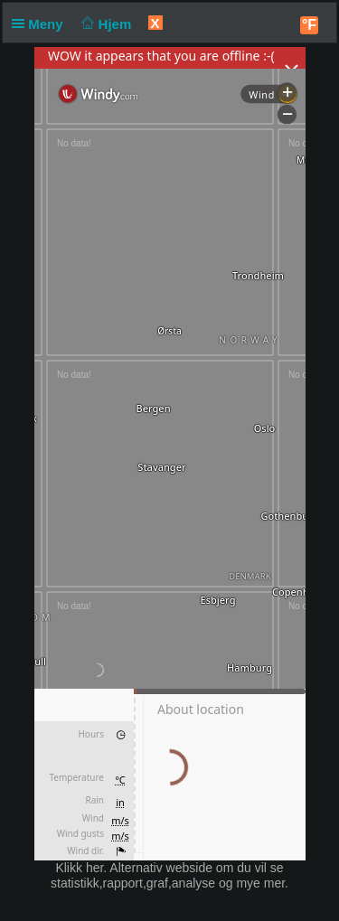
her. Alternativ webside (149, 867)
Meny (41, 24)
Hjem (105, 24)
